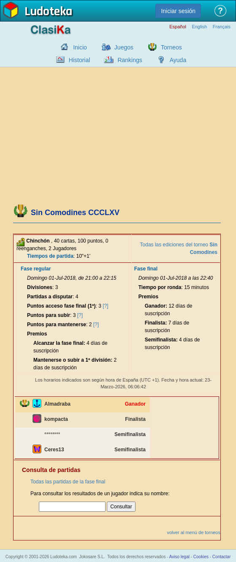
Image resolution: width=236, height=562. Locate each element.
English (199, 27)
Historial (79, 60)
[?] (105, 306)
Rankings (129, 60)
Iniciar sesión (178, 11)
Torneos (171, 47)
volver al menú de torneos (193, 532)
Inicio (80, 47)
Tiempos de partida (50, 256)
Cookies (201, 556)
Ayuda (178, 60)
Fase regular (36, 269)
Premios (37, 334)
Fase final (145, 269)
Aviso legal (179, 556)
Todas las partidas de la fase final (67, 482)
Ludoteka (48, 12)
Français (222, 27)
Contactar (221, 556)
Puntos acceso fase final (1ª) (61, 306)
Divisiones (39, 287)
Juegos (123, 47)
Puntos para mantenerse (56, 324)
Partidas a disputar (50, 297)
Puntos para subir (48, 315)
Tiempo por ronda (160, 287)
